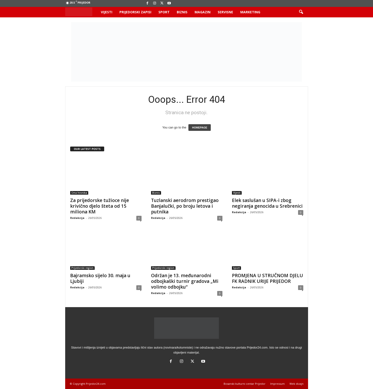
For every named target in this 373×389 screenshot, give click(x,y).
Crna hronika (79, 192)
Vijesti (106, 12)
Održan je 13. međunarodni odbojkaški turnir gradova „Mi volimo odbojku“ (184, 281)
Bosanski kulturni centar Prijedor (244, 383)
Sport (164, 12)
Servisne (225, 12)
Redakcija (77, 218)
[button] (301, 12)
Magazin (203, 12)
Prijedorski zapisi (135, 12)
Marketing (250, 12)
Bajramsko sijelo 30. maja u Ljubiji (100, 278)
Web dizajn (297, 383)
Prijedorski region (82, 268)
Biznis (182, 12)
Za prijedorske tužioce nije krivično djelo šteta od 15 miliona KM (99, 206)
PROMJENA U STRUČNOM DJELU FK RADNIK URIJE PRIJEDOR (267, 278)
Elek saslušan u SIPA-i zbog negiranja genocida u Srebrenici (267, 203)
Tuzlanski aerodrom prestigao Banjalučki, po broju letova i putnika (185, 206)
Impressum (277, 383)
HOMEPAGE (199, 127)
